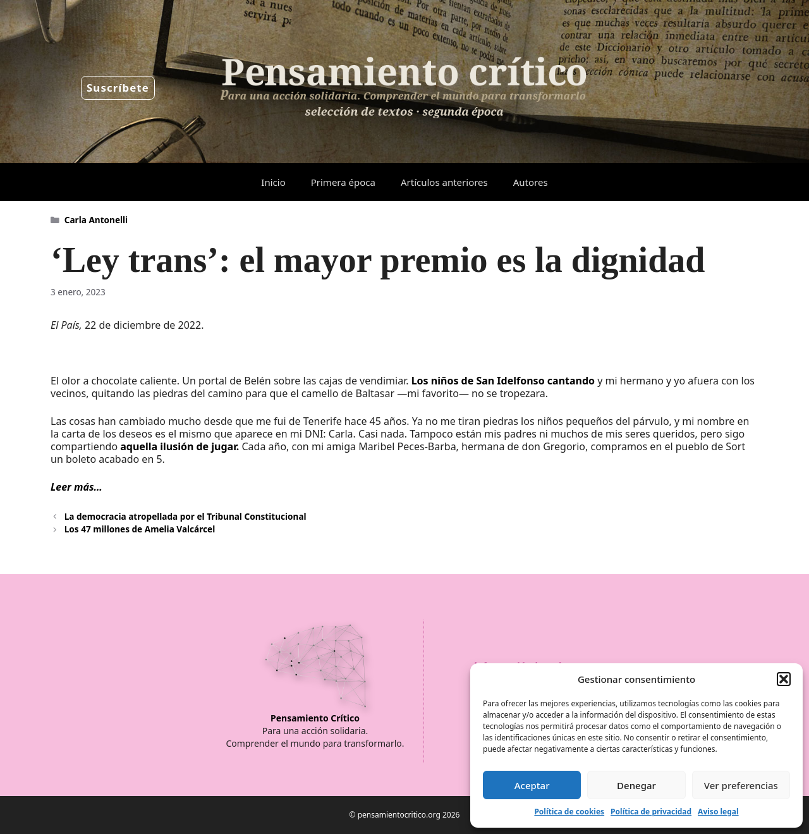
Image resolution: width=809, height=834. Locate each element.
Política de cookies (569, 811)
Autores (530, 182)
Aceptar (532, 785)
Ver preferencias (741, 785)
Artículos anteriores (444, 182)
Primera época (343, 182)
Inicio (273, 182)
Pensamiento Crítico (315, 718)
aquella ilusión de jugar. (180, 446)
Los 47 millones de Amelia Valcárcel (139, 529)
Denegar (636, 785)
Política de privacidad (651, 811)
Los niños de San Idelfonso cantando (503, 381)
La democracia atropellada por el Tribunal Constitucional (185, 516)
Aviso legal (718, 811)
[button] (783, 679)
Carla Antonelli (96, 220)
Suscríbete (118, 87)
